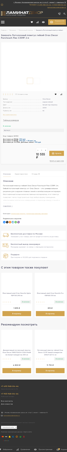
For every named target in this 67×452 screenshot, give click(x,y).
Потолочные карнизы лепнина (37, 214)
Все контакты (7, 402)
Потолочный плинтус (26, 30)
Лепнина (12, 30)
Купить (57, 153)
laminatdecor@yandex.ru (56, 7)
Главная (4, 30)
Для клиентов (7, 405)
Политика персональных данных (11, 433)
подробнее (8, 206)
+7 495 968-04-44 (44, 5)
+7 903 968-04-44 (59, 5)
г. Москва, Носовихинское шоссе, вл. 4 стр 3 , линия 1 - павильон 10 (40, 2)
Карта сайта (28, 433)
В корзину (16, 314)
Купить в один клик (57, 161)
